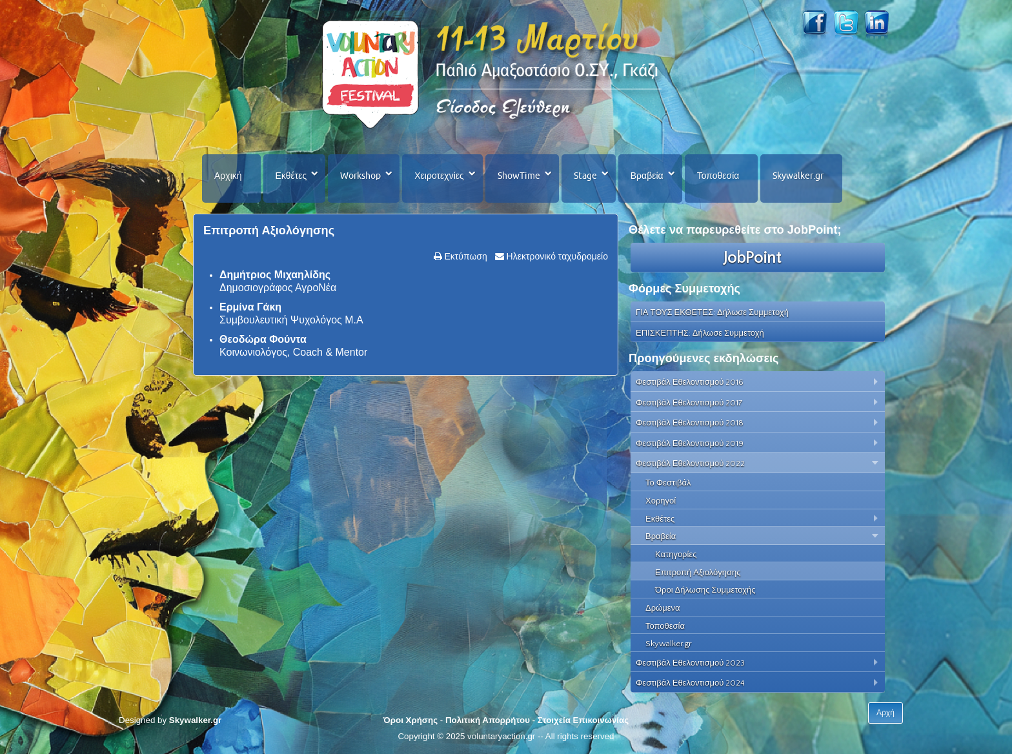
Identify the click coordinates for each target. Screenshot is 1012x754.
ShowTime (519, 175)
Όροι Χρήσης (410, 720)
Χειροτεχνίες (438, 175)
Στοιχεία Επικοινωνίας (583, 720)
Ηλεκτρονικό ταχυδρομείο (556, 256)
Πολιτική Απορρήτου (487, 720)
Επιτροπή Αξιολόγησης (268, 230)
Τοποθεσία (718, 175)
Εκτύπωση (464, 256)
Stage (585, 175)
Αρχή (885, 712)
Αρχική (228, 175)
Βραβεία (647, 175)
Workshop (360, 175)
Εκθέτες (291, 175)
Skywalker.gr (798, 175)
